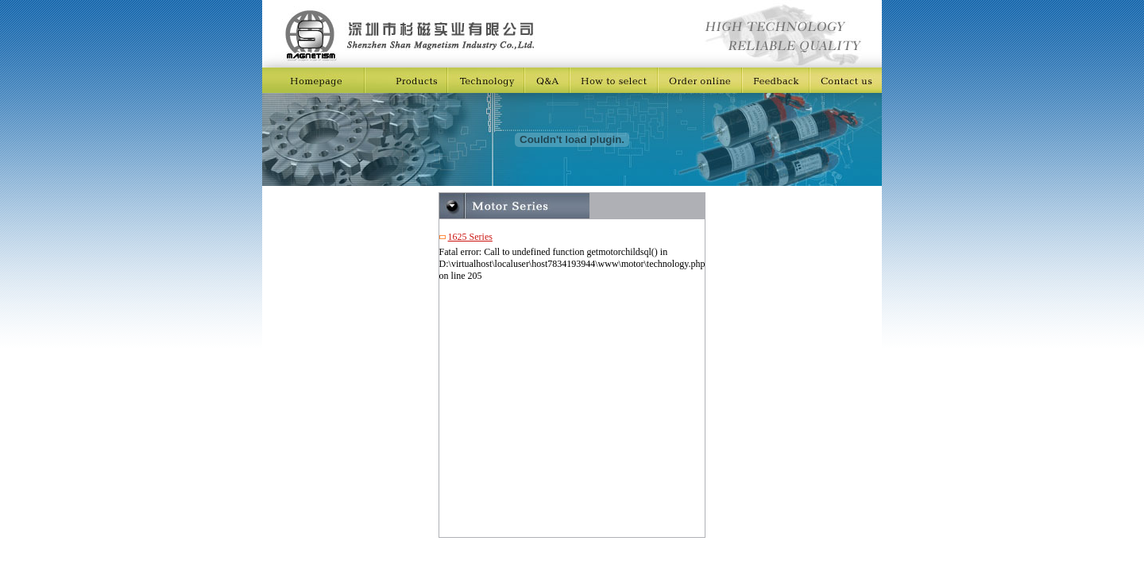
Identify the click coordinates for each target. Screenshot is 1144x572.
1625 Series (470, 236)
